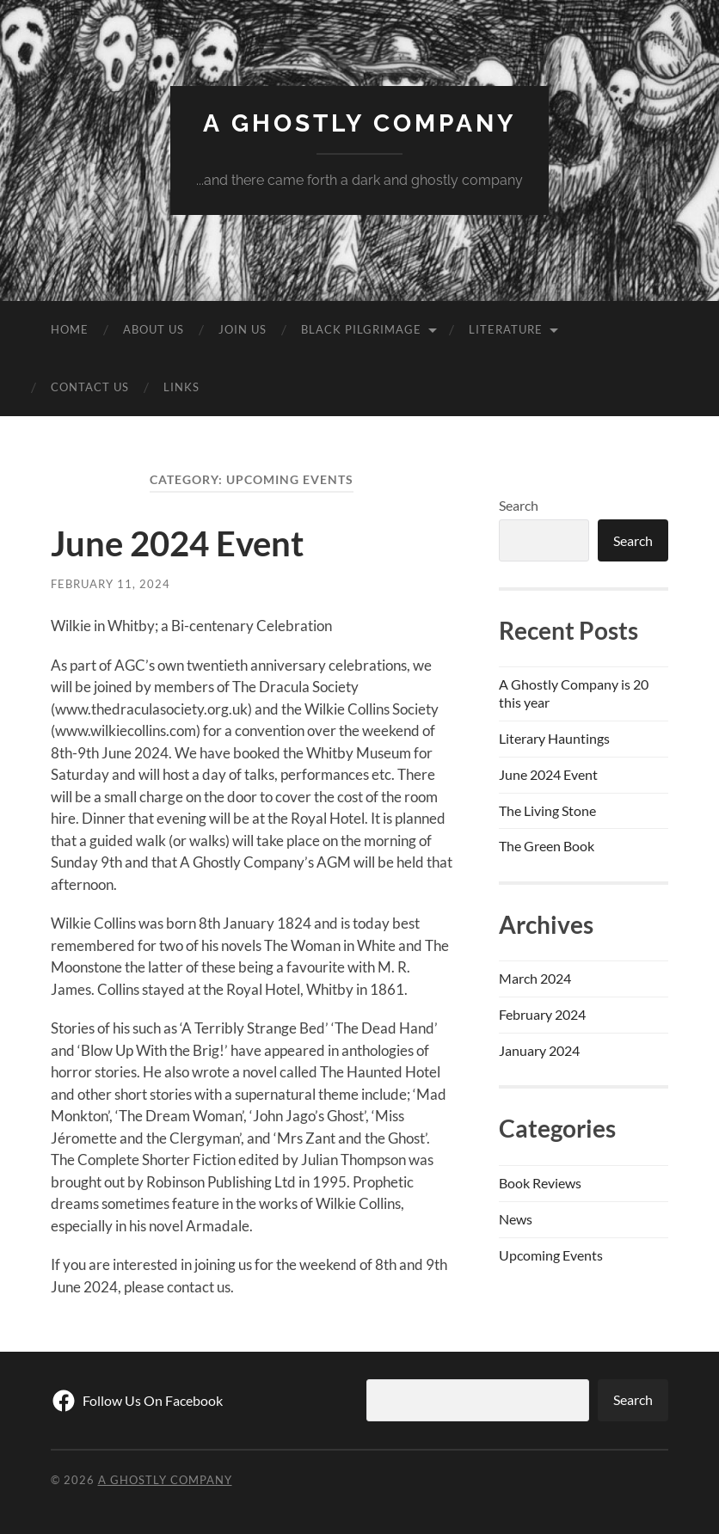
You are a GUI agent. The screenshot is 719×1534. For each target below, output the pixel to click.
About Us (153, 329)
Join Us (242, 329)
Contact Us (90, 387)
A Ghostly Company (359, 123)
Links (181, 387)
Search (518, 505)
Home (70, 329)
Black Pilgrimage (361, 329)
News (515, 1219)
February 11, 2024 (110, 584)
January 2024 (539, 1050)
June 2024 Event (177, 543)
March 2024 (535, 978)
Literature (506, 329)
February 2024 (542, 1014)
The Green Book (546, 846)
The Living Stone (547, 810)
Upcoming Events (551, 1255)
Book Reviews (540, 1183)
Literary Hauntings (554, 738)
